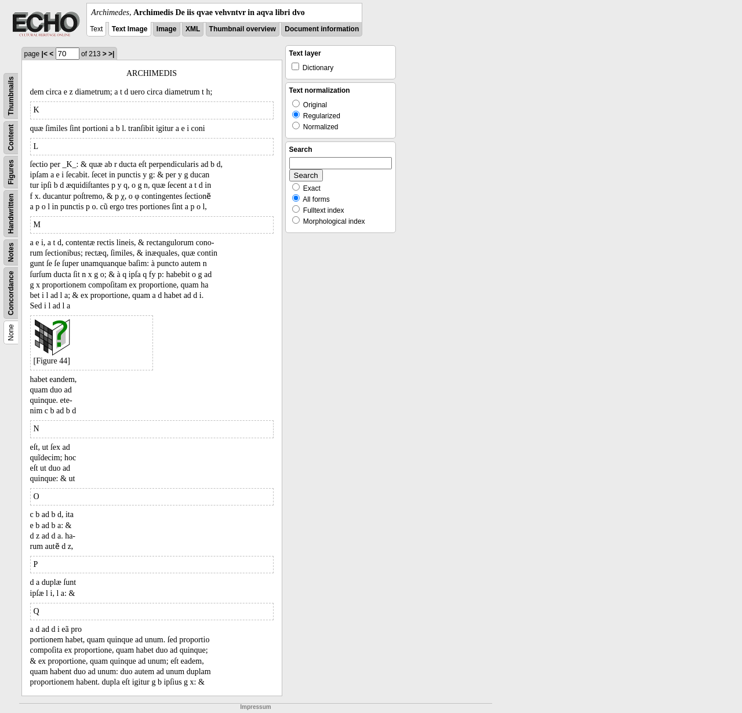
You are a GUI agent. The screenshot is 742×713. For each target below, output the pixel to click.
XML (193, 29)
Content (11, 138)
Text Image (130, 29)
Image (167, 29)
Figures (11, 171)
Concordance (11, 293)
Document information (322, 29)
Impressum (255, 707)
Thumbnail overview (242, 29)
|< (45, 54)
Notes (11, 252)
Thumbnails (11, 96)
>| (111, 54)
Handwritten (11, 214)
